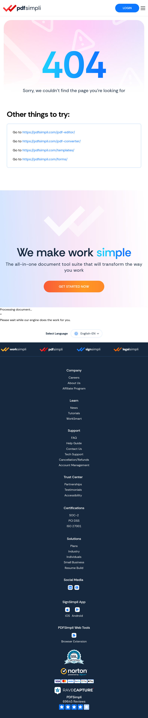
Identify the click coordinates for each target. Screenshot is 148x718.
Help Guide (74, 443)
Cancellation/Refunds (74, 460)
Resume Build (74, 568)
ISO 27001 (74, 526)
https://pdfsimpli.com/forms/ (45, 159)
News (74, 408)
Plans (74, 546)
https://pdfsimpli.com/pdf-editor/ (49, 132)
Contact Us (74, 449)
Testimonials (73, 490)
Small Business (74, 562)
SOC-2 (74, 515)
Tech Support (74, 454)
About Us (74, 383)
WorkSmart (74, 419)
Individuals (74, 557)
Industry (74, 551)
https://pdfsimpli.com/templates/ (48, 150)
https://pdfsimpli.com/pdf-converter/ (52, 141)
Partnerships (73, 484)
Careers (73, 378)
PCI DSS (73, 521)
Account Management (74, 465)
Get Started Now (74, 286)
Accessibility (73, 495)
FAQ (74, 438)
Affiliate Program (73, 388)
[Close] (1, 314)
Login (127, 8)
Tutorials (74, 413)
